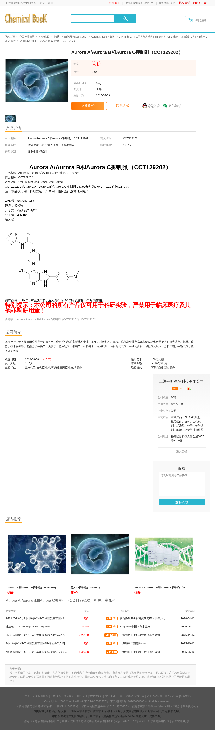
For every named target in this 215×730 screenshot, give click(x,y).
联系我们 (68, 696)
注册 (50, 3)
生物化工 (44, 36)
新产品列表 (171, 696)
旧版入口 (81, 696)
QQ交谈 (154, 106)
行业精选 (114, 3)
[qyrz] (189, 388)
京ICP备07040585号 (96, 701)
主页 (27, 696)
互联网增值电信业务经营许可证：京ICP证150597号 (47, 706)
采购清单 (197, 20)
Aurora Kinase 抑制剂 (103, 36)
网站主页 (10, 36)
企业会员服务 (40, 696)
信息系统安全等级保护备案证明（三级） (156, 706)
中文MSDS (96, 696)
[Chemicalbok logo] (26, 18)
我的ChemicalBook (137, 3)
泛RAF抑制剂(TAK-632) (85, 587)
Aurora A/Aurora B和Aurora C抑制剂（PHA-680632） (167, 587)
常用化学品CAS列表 (132, 696)
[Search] (93, 18)
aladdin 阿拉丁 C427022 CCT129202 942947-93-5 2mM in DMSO (45, 651)
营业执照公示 (191, 706)
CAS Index (111, 696)
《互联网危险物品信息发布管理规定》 (168, 721)
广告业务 (55, 696)
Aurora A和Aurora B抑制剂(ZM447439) (31, 587)
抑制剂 (56, 36)
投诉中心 (185, 696)
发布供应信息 (167, 3)
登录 (42, 3)
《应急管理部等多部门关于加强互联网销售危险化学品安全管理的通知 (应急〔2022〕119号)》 (86, 721)
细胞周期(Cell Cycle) (75, 36)
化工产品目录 (26, 36)
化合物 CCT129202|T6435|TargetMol (28, 626)
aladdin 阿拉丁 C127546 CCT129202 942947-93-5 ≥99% (40, 635)
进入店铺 (181, 451)
